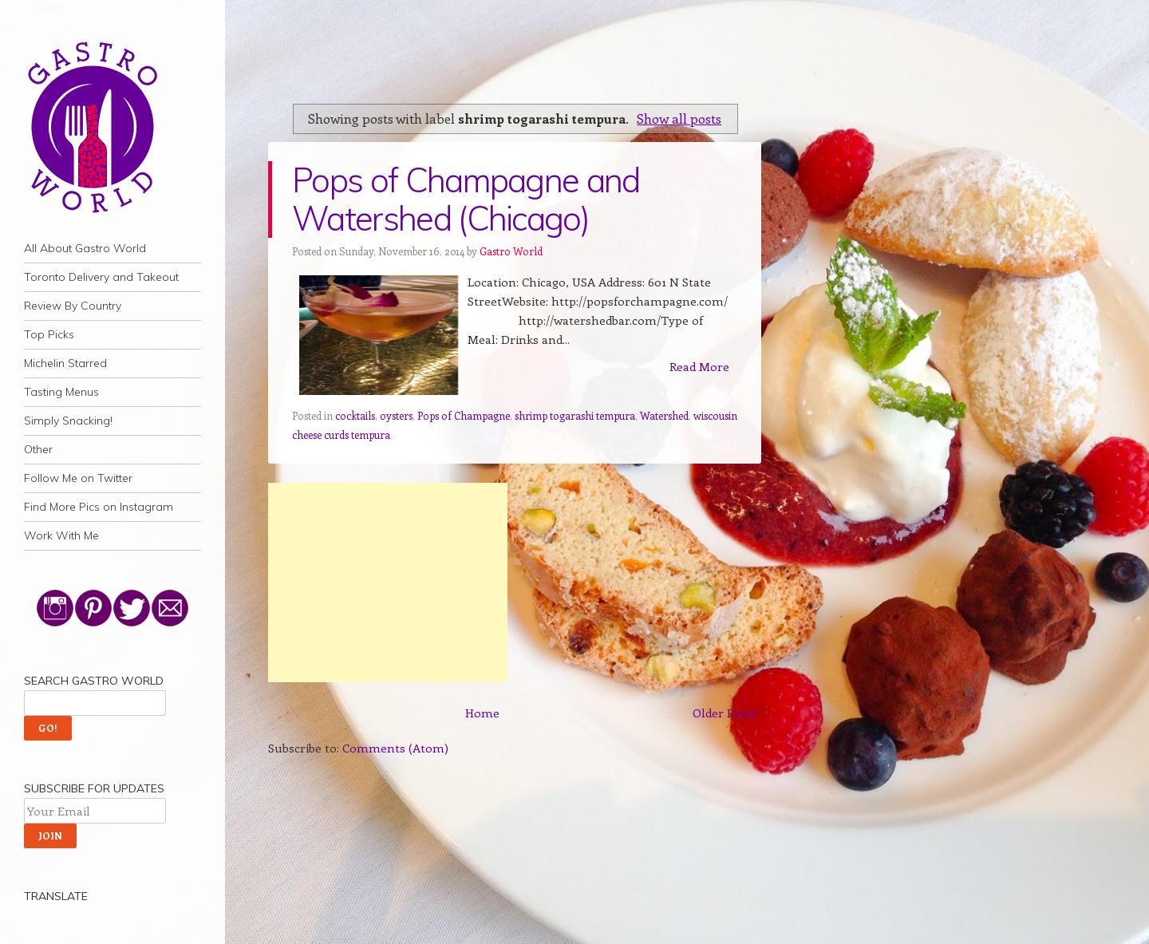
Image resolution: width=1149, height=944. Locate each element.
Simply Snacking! (68, 420)
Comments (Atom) (395, 748)
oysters (396, 415)
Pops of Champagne (463, 415)
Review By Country (72, 305)
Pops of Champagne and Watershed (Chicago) (466, 199)
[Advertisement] (387, 582)
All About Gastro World (85, 248)
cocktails (355, 415)
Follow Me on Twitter (78, 478)
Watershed (664, 415)
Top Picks (49, 334)
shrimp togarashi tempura (575, 415)
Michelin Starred (65, 363)
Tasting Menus (61, 392)
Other (38, 449)
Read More (699, 366)
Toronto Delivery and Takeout (101, 277)
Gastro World (511, 251)
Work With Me (61, 535)
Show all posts (679, 118)
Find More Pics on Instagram (98, 507)
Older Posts (725, 713)
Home (482, 713)
